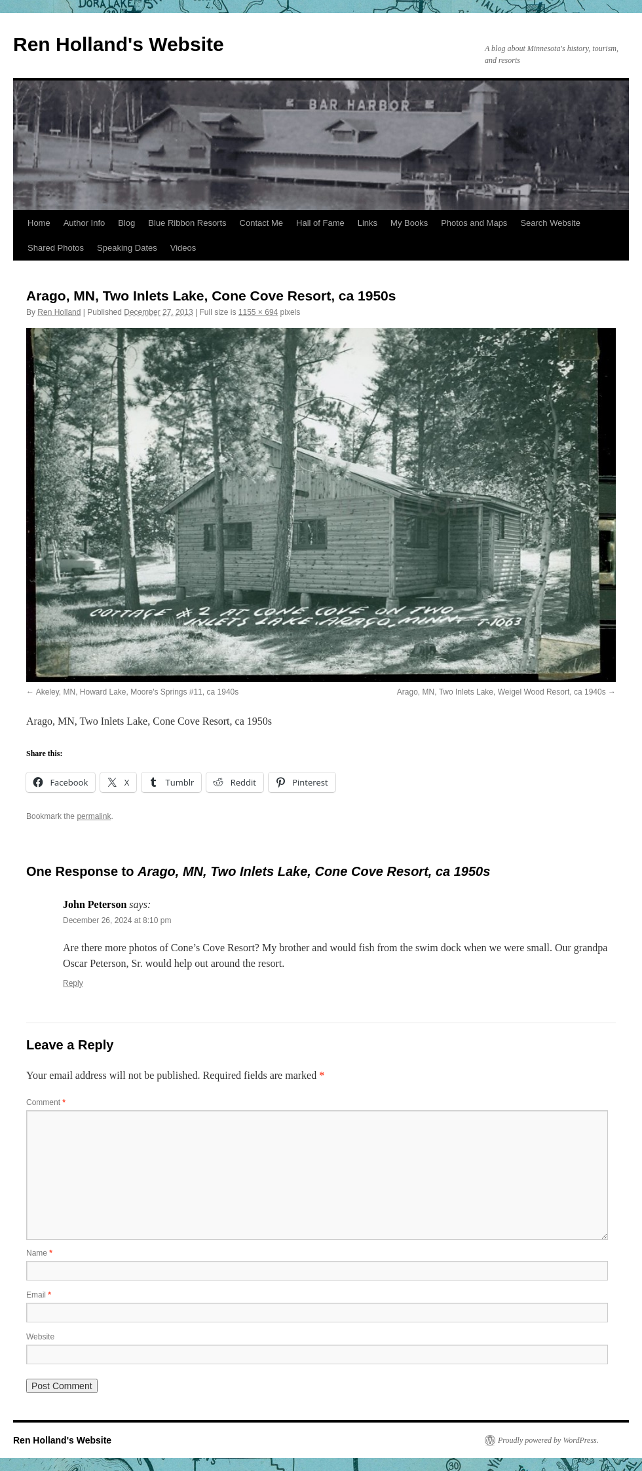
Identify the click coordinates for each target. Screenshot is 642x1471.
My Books (409, 223)
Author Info (84, 223)
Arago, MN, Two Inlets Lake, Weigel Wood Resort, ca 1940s (501, 692)
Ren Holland (59, 312)
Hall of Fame (320, 223)
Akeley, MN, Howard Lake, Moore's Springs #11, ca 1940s (137, 692)
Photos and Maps (474, 223)
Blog (126, 223)
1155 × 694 (258, 312)
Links (367, 223)
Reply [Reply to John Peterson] (73, 983)
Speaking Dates (127, 248)
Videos (183, 248)
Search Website (550, 223)
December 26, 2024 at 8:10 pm (117, 920)
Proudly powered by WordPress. (548, 1440)
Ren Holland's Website (118, 44)
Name (39, 1253)
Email (38, 1294)
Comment (46, 1102)
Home (39, 223)
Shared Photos (56, 248)
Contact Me (261, 223)
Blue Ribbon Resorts (187, 223)
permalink (94, 816)
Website (40, 1336)
